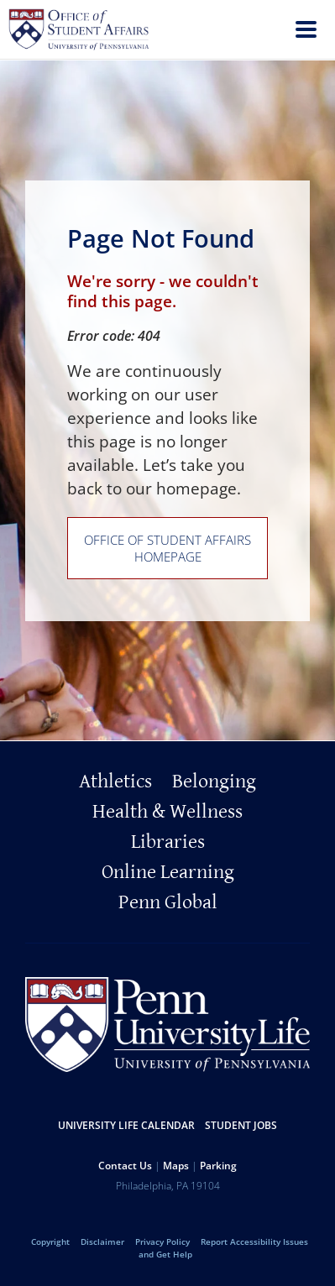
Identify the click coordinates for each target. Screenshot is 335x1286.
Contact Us (125, 1165)
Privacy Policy (162, 1241)
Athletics (115, 781)
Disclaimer (102, 1241)
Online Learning (168, 872)
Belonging (214, 781)
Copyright (50, 1241)
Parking (218, 1165)
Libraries (168, 842)
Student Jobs (241, 1125)
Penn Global (167, 902)
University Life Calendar (126, 1125)
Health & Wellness (167, 811)
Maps (176, 1165)
